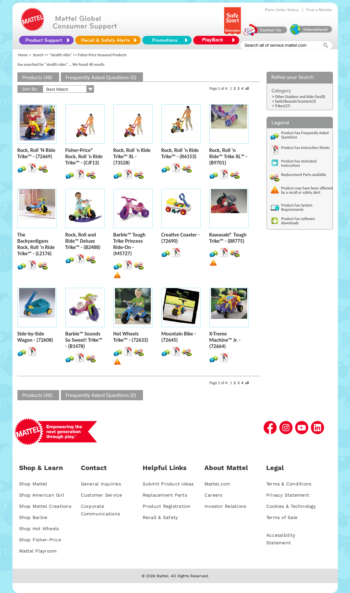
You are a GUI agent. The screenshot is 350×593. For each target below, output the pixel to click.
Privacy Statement (287, 495)
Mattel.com (217, 483)
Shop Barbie (33, 517)
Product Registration (167, 506)
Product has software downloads (298, 220)
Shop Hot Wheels (39, 528)
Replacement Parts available (303, 174)
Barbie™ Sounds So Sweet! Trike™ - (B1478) (84, 340)
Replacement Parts (165, 495)
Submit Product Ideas (168, 483)
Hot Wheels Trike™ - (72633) (130, 337)
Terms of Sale (281, 517)
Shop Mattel (33, 483)
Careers (213, 495)
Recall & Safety (160, 517)
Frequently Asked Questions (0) (101, 77)
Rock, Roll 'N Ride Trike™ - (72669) (36, 153)
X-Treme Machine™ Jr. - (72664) (225, 340)
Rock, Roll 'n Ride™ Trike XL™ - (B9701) (228, 156)
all (247, 88)
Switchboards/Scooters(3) (295, 101)
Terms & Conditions (289, 483)
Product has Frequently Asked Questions (305, 135)
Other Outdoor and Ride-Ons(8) (300, 96)
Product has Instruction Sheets (305, 147)
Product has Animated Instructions (299, 163)
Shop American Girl (41, 495)
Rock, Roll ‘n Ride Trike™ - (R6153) (180, 153)
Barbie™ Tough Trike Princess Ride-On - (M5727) (129, 244)
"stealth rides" (60, 55)
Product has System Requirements (297, 207)
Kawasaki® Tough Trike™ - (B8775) (227, 238)
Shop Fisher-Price (40, 539)
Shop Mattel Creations (45, 506)
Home (23, 55)
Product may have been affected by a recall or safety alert (307, 190)
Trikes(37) (282, 106)
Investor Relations (225, 506)
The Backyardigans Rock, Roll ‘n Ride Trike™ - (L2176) (36, 244)
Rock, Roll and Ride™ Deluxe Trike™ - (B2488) (83, 241)
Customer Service (101, 495)
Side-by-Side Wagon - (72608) (35, 337)
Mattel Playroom (38, 551)
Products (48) (37, 77)
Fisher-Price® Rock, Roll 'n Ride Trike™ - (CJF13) (84, 156)
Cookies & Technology (291, 506)
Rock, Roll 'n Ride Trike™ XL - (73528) (132, 156)
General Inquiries (101, 483)
